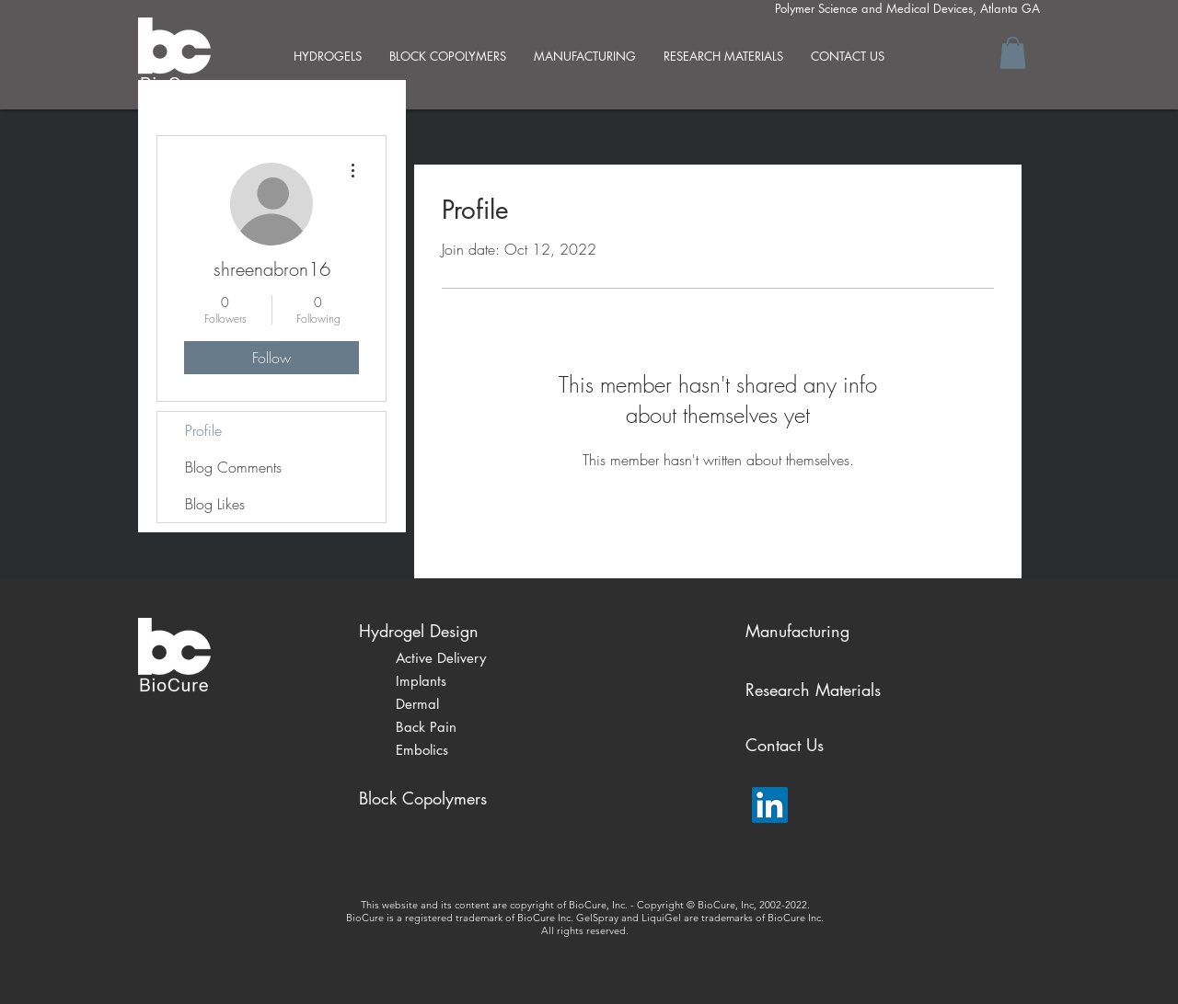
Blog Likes (215, 504)
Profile (203, 430)
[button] (1012, 53)
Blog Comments (233, 467)
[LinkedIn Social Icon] (770, 805)
